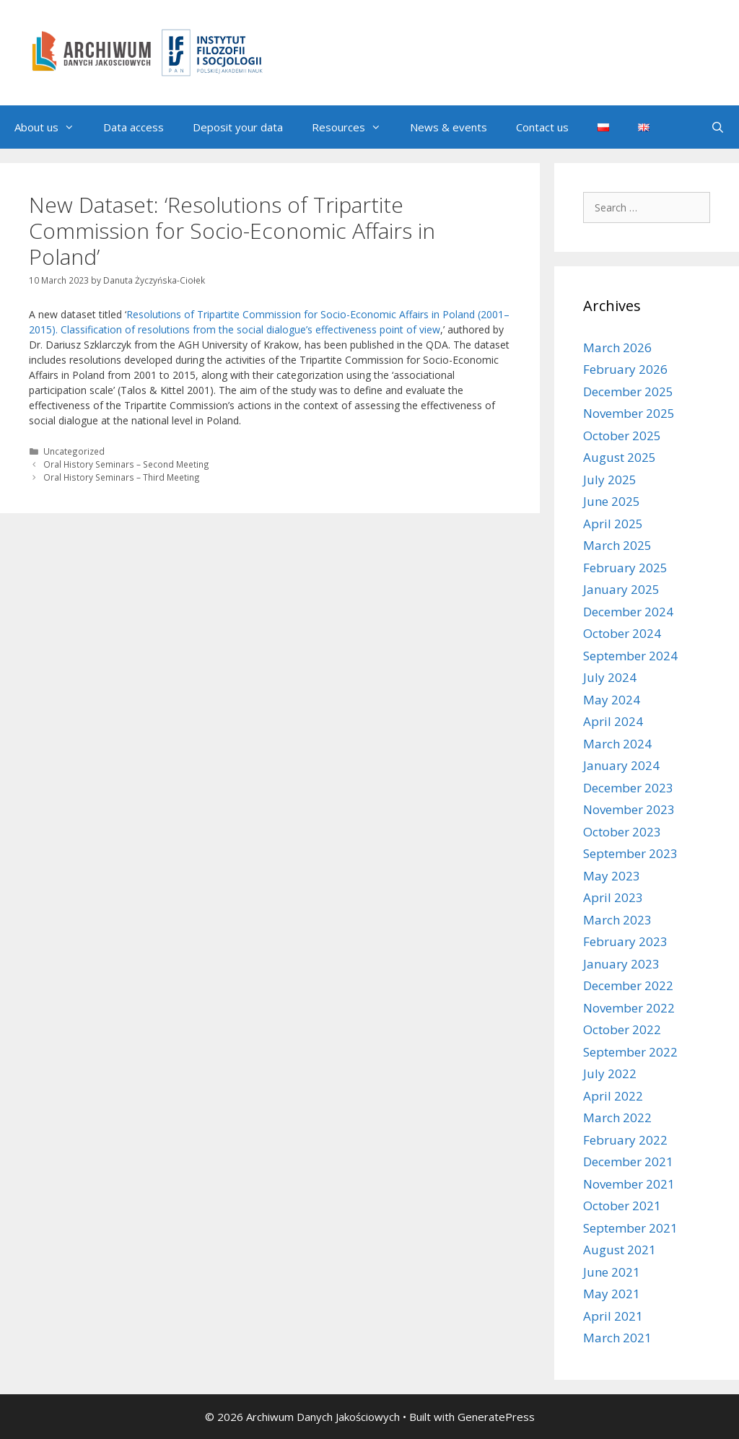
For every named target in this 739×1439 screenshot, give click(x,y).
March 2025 (617, 545)
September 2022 (630, 1052)
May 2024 (611, 699)
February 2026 (625, 369)
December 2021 (628, 1161)
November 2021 (629, 1184)
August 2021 (619, 1249)
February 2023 (625, 941)
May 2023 (611, 875)
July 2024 (610, 677)
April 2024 (613, 721)
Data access (133, 127)
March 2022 (617, 1117)
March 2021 (617, 1337)
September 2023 (630, 853)
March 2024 (617, 743)
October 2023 (622, 831)
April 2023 (613, 897)
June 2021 (611, 1272)
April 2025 (613, 523)
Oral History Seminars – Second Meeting (126, 464)
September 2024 (630, 655)
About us (51, 127)
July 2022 (610, 1073)
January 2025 (621, 589)
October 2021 (622, 1205)
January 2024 (621, 765)
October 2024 (622, 633)
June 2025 (611, 501)
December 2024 (628, 611)
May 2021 (611, 1293)
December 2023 (628, 787)
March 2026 (617, 347)
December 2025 (628, 391)
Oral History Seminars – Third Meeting (121, 477)
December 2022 (628, 985)
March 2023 (617, 919)
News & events (448, 127)
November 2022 (629, 1008)
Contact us (542, 127)
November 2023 (629, 809)
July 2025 (610, 479)
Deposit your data (238, 127)
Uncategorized (74, 451)
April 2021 (613, 1316)
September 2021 (630, 1228)
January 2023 (621, 963)
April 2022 (613, 1096)
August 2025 (619, 457)
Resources (353, 127)
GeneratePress (496, 1416)
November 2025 (629, 413)
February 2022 (625, 1140)
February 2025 (625, 567)
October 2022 (622, 1029)
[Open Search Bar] (717, 127)
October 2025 (622, 435)
